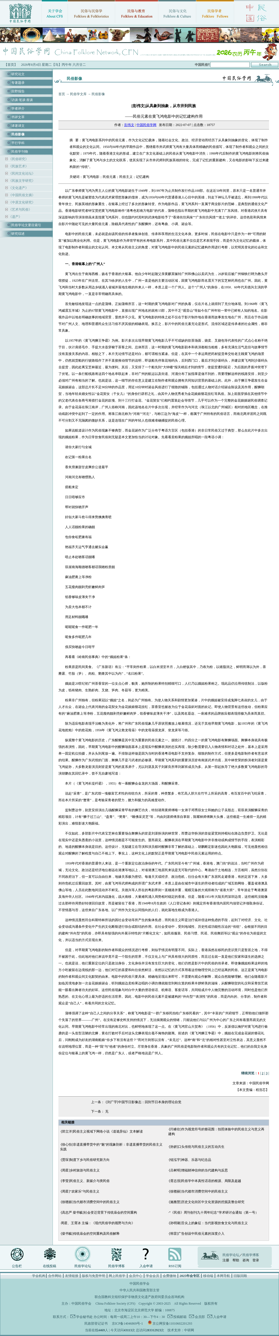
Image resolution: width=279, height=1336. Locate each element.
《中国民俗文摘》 (21, 195)
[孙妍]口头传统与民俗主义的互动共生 (196, 1147)
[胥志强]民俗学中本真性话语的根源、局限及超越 (205, 1181)
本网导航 (223, 1276)
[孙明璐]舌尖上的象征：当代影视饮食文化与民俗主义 (208, 1223)
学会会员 (152, 1276)
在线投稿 (49, 1266)
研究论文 (18, 74)
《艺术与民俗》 (20, 209)
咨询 (245, 1260)
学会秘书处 (84, 1317)
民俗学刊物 (19, 151)
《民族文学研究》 (21, 181)
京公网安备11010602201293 (172, 1323)
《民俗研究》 (18, 159)
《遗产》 (15, 217)
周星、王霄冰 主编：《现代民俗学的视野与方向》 (98, 1223)
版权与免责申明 (93, 1276)
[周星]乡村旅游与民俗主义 (80, 1170)
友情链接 (71, 1276)
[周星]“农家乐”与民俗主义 (80, 1191)
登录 (255, 1260)
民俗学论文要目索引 (26, 225)
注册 (226, 1260)
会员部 (199, 1317)
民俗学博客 (116, 1266)
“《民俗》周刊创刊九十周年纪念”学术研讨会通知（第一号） (214, 1212)
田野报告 (18, 91)
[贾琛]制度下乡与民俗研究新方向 (85, 1160)
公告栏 (17, 1266)
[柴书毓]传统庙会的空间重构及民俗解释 (90, 1234)
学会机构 (38, 1276)
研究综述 (18, 234)
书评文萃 (18, 117)
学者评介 (18, 108)
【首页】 (10, 65)
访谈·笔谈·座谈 (22, 100)
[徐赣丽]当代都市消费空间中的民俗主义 (198, 1191)
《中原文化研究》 (21, 202)
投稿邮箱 (179, 1317)
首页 (61, 94)
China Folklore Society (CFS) (115, 1303)
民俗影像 (98, 94)
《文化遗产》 (18, 188)
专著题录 (18, 83)
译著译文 (18, 126)
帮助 (235, 1260)
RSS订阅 (175, 1266)
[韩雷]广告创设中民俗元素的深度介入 (196, 1234)
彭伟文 (129, 125)
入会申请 (146, 1266)
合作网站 (54, 1276)
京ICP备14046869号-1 (127, 1323)
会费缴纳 (169, 1276)
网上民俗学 (117, 1276)
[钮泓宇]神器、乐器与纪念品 (190, 1160)
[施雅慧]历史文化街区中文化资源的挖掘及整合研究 (206, 1202)
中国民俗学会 (81, 1303)
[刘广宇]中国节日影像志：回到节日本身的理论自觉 (143, 1102)
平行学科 (18, 143)
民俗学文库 (78, 94)
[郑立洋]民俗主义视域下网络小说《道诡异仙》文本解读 (102, 1131)
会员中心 (135, 1276)
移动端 (208, 1276)
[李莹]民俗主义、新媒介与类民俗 (85, 1181)
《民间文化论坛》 (21, 173)
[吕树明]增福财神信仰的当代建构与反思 (198, 1170)
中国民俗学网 (146, 125)
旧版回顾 (240, 1276)
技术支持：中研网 (180, 1330)
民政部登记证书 (96, 1323)
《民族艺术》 (18, 166)
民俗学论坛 (82, 1266)
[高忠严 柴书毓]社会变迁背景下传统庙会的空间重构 (99, 1212)
